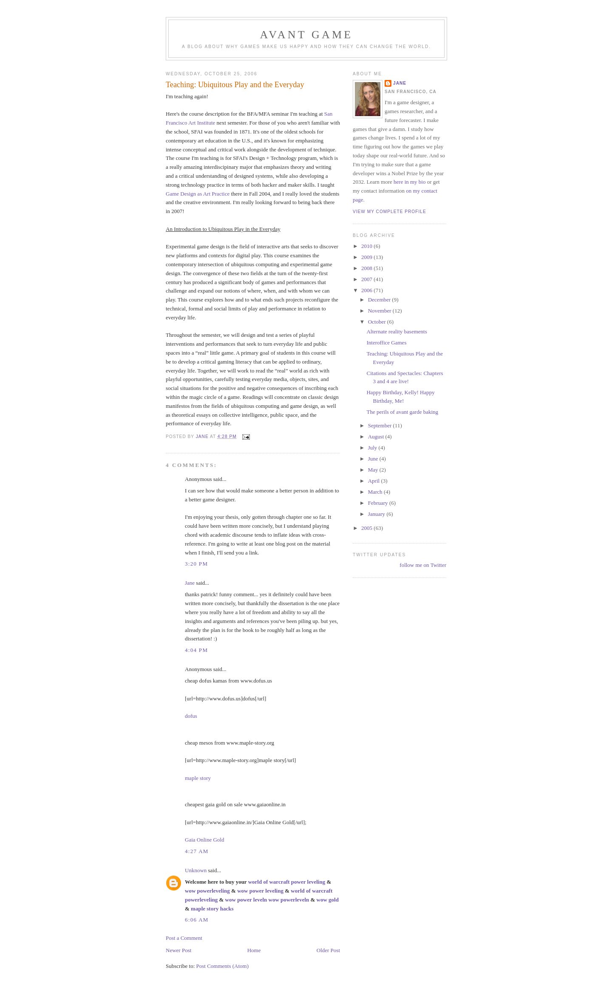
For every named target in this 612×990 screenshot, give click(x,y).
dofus (191, 716)
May (374, 470)
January (377, 514)
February (378, 503)
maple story (198, 778)
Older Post (328, 950)
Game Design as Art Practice (198, 194)
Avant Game (306, 34)
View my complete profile (389, 211)
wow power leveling (260, 891)
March (376, 492)
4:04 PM (196, 650)
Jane (190, 583)
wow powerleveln (289, 899)
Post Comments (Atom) (222, 966)
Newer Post (178, 950)
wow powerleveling (207, 891)
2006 (367, 290)
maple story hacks (212, 908)
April (374, 481)
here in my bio (409, 182)
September (380, 425)
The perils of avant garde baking (402, 412)
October (377, 322)
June (374, 458)
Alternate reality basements (396, 331)
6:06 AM (197, 919)
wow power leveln (246, 899)
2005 (367, 528)
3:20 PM (196, 563)
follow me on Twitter (423, 565)
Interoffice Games (386, 342)
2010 (367, 246)
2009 (367, 257)
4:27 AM (197, 851)
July (373, 447)
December (380, 299)
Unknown (196, 870)
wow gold (328, 899)
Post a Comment (184, 938)
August (376, 436)
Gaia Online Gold (204, 839)
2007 (367, 279)
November (380, 310)
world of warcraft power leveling (286, 882)
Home (254, 950)
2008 (367, 268)
